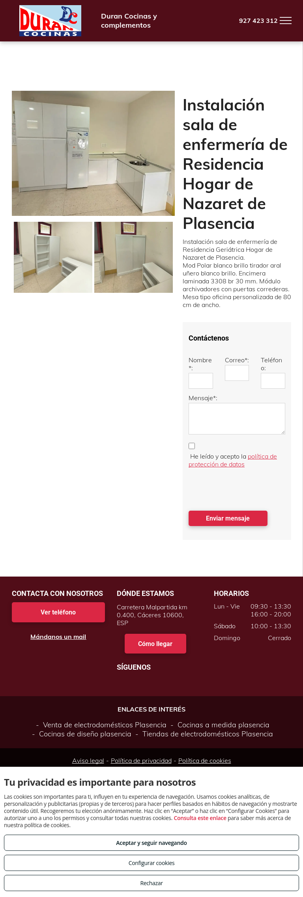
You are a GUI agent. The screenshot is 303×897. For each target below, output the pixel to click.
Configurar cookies (152, 863)
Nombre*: (200, 364)
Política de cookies (204, 760)
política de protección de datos (233, 460)
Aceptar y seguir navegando (151, 842)
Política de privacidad (141, 760)
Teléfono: (271, 364)
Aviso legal (88, 760)
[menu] (285, 20)
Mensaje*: (203, 398)
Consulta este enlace (200, 818)
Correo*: (237, 360)
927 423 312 (258, 20)
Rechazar (151, 883)
